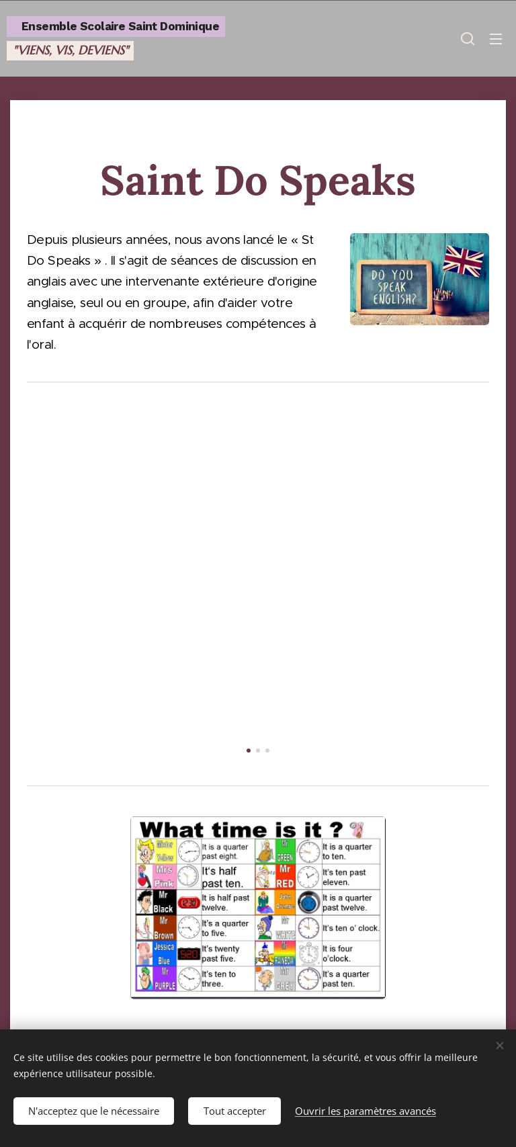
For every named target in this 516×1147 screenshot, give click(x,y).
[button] (467, 38)
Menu (496, 39)
